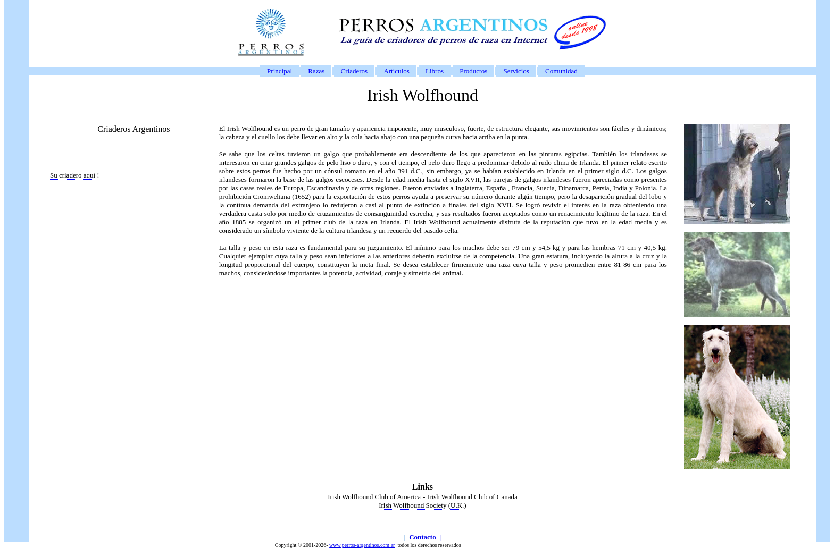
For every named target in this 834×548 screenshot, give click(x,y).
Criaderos (354, 71)
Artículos (396, 71)
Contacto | (425, 537)
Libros (435, 71)
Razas (316, 71)
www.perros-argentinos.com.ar (362, 545)
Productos (473, 71)
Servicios (516, 71)
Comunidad (561, 71)
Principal (279, 71)
